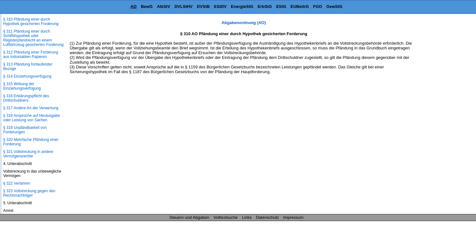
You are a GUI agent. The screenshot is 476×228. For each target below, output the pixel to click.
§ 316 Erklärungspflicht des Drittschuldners (26, 98)
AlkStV (163, 6)
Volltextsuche (225, 217)
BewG (147, 6)
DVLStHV (184, 6)
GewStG (335, 6)
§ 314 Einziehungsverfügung (27, 76)
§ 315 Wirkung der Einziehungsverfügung (22, 86)
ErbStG (265, 6)
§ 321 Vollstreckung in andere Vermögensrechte (28, 153)
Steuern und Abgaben (189, 217)
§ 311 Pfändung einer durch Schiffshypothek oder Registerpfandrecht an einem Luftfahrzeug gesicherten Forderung (33, 38)
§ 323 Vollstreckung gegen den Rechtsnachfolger (29, 193)
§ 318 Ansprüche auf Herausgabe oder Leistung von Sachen (31, 117)
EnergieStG (242, 6)
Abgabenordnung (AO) (243, 22)
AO (133, 6)
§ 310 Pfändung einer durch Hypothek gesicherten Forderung (31, 21)
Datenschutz (267, 217)
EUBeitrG (299, 6)
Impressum (293, 217)
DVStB (203, 6)
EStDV (220, 6)
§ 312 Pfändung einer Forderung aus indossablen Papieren (30, 54)
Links (246, 217)
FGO (317, 6)
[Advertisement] (444, 115)
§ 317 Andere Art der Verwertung (30, 108)
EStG (281, 6)
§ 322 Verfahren (16, 183)
